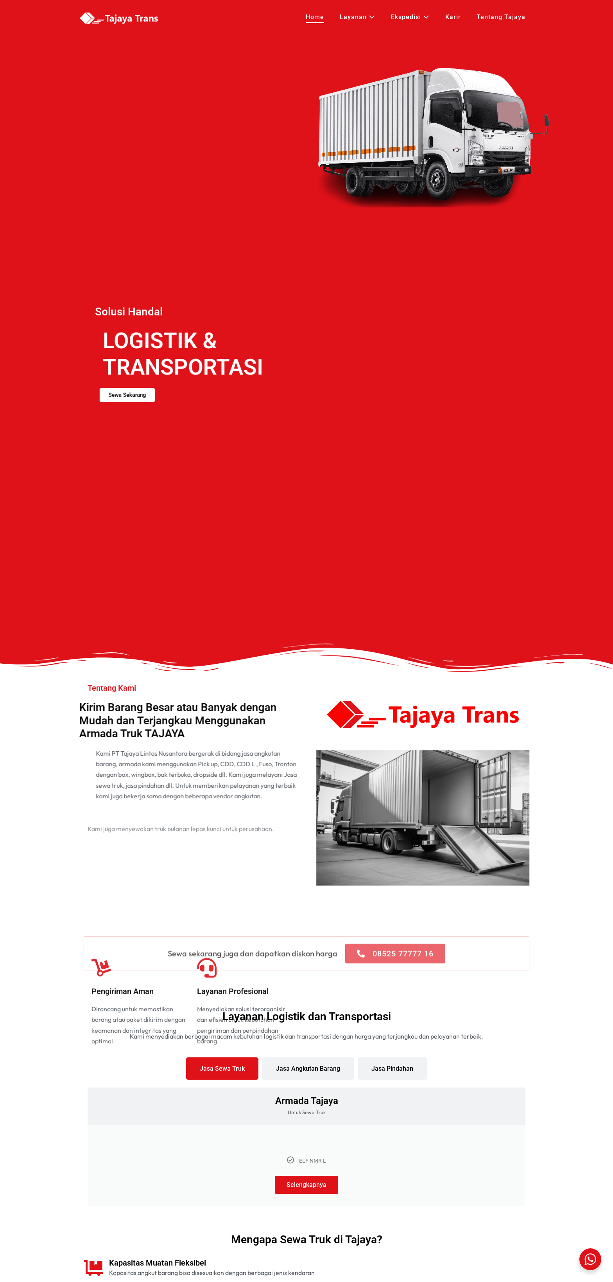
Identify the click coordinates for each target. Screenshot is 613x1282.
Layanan (357, 17)
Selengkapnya (306, 1184)
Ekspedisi (410, 17)
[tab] (222, 1068)
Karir (453, 17)
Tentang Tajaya (501, 17)
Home (315, 17)
